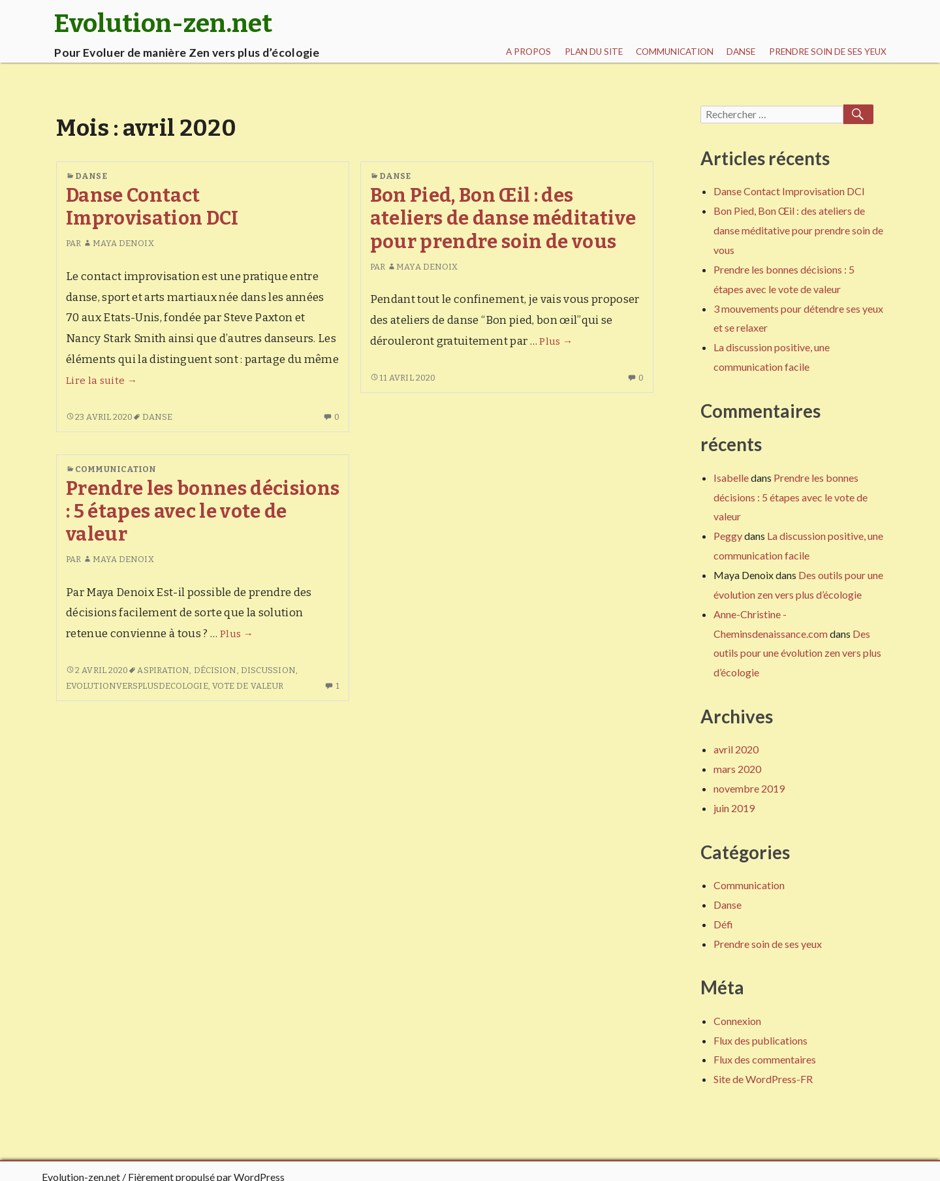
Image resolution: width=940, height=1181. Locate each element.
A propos (528, 51)
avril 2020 (736, 749)
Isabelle (731, 477)
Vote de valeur (247, 686)
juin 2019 (734, 808)
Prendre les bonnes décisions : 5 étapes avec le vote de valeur (203, 511)
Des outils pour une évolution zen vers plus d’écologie (797, 653)
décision (215, 670)
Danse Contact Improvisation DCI (152, 207)
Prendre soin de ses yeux (827, 51)
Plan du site (594, 51)
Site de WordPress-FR (763, 1079)
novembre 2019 (749, 788)
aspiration (163, 670)
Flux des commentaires (764, 1059)
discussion (268, 670)
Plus (555, 341)
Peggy (727, 535)
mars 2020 (737, 769)
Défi (723, 924)
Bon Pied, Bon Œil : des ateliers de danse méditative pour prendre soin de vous (503, 218)
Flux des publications (760, 1040)
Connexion (737, 1021)
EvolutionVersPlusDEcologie (137, 686)
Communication (674, 51)
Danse (741, 51)
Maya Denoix (118, 243)
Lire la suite (101, 380)
